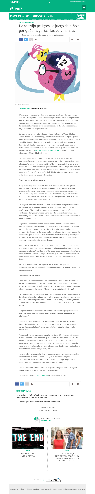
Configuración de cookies (70, 489)
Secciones (84, 7)
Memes (67, 451)
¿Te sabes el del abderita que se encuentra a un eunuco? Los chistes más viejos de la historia (45, 396)
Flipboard (45, 375)
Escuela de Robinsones (29, 16)
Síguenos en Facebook (46, 2)
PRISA (83, 489)
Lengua (40, 411)
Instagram (38, 375)
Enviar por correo (78, 39)
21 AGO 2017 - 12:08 (39, 108)
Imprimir (72, 39)
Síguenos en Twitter (50, 2)
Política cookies (57, 489)
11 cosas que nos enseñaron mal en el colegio (38, 402)
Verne (15, 8)
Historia (47, 411)
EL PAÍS (53, 480)
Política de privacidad (46, 489)
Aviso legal (36, 489)
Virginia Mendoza (25, 108)
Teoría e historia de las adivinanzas (48, 150)
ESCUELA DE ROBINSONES (26, 23)
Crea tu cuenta (81, 2)
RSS (79, 489)
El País (15, 2)
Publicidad (29, 489)
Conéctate (73, 2)
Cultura (54, 411)
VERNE (28, 451)
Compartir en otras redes (31, 39)
